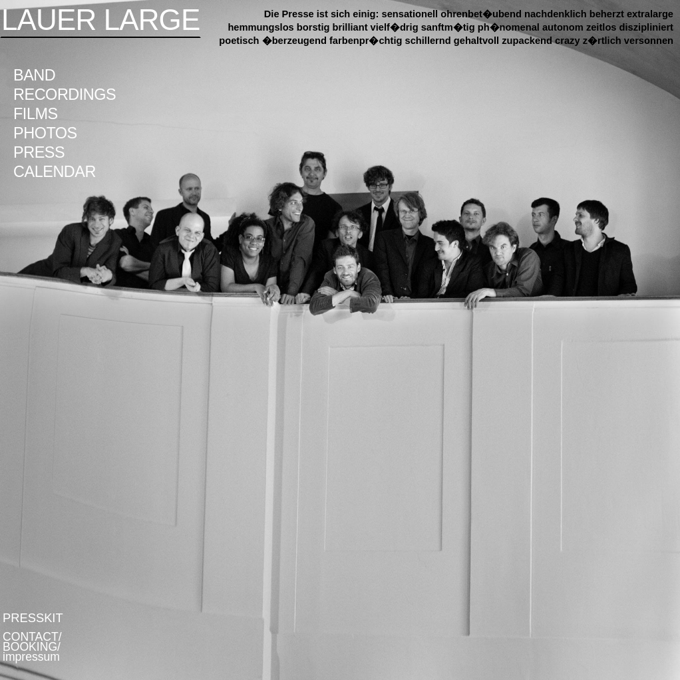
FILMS (35, 113)
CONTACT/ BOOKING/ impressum (32, 646)
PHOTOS (45, 133)
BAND (34, 75)
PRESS (39, 152)
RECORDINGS (64, 94)
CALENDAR (54, 171)
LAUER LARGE (100, 19)
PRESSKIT (33, 618)
